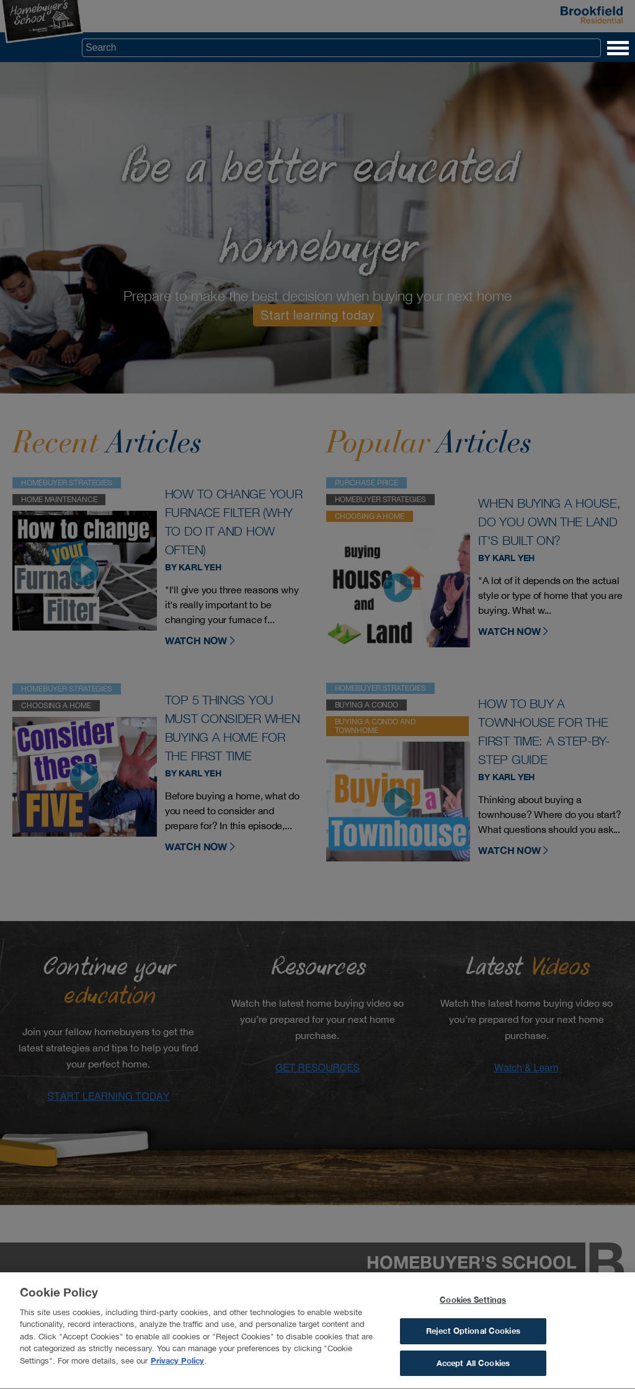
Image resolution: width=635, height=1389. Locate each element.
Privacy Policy (177, 1364)
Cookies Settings (473, 1303)
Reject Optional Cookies (473, 1335)
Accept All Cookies (473, 1367)
